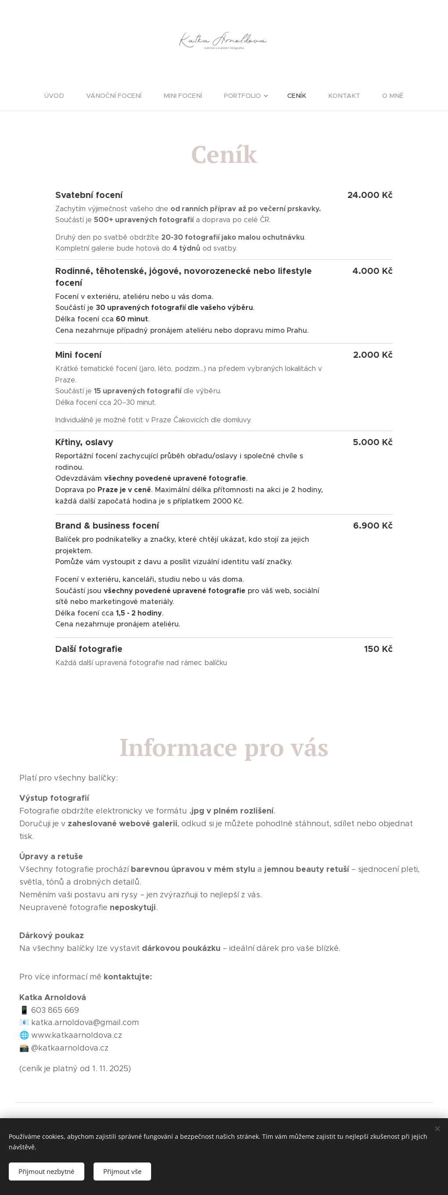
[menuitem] (64, 96)
